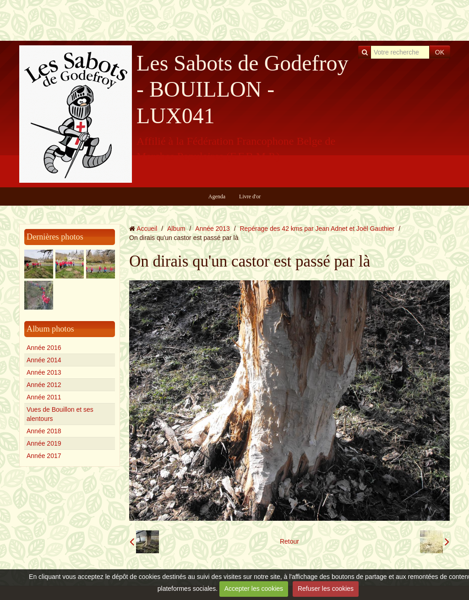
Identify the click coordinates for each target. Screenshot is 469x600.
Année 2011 (44, 397)
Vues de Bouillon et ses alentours (60, 414)
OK (439, 52)
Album (176, 228)
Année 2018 (44, 431)
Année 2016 (44, 347)
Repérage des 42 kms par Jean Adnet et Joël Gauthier (317, 228)
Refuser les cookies (326, 588)
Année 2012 (44, 384)
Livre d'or (250, 196)
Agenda (216, 196)
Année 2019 (44, 443)
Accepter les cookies (253, 588)
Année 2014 (44, 360)
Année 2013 (44, 372)
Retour (289, 541)
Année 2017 (44, 455)
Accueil (146, 228)
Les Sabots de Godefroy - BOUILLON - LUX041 (242, 89)
